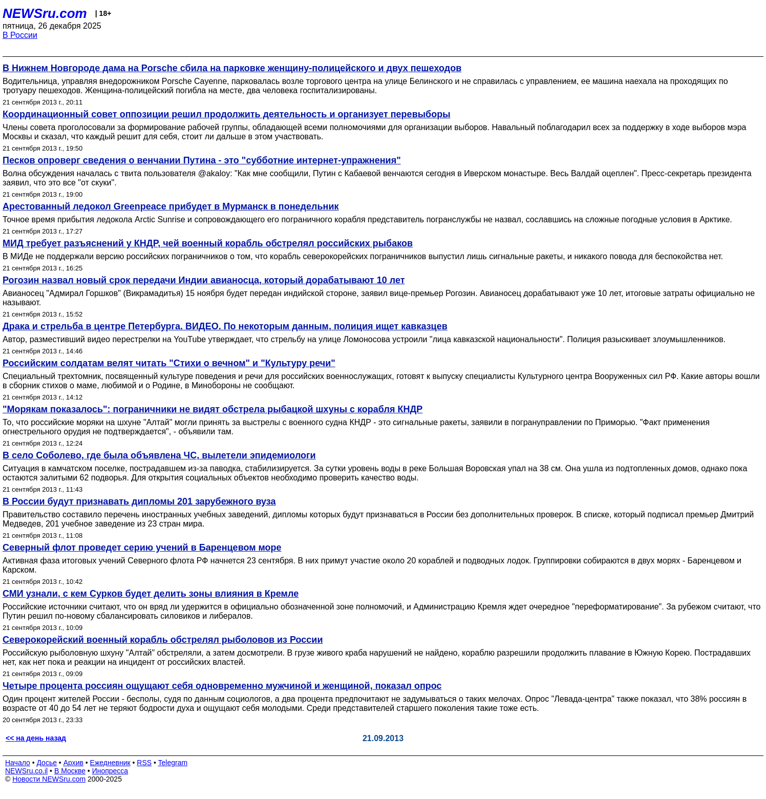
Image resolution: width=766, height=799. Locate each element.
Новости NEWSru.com (49, 779)
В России (20, 35)
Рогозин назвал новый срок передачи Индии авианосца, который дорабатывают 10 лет (204, 280)
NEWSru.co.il (26, 771)
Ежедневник (110, 763)
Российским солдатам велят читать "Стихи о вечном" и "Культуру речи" (169, 363)
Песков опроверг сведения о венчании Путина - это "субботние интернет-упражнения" (202, 160)
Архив (73, 763)
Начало (17, 763)
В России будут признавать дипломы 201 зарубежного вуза (139, 501)
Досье (46, 763)
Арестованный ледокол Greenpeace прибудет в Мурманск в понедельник (170, 206)
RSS (144, 763)
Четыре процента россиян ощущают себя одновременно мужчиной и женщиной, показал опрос (222, 686)
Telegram (173, 763)
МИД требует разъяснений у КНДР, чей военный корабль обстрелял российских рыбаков (208, 243)
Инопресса (110, 771)
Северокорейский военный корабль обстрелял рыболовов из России (163, 640)
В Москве (70, 771)
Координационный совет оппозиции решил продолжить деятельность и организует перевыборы (227, 114)
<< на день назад (36, 738)
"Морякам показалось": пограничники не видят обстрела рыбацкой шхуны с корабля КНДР (212, 409)
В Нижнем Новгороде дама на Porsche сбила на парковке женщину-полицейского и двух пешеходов (232, 68)
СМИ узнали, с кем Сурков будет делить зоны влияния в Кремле (151, 593)
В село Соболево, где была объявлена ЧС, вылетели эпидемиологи (159, 455)
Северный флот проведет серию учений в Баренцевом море (142, 547)
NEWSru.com (45, 13)
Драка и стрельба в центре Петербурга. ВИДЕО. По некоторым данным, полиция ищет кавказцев (225, 326)
